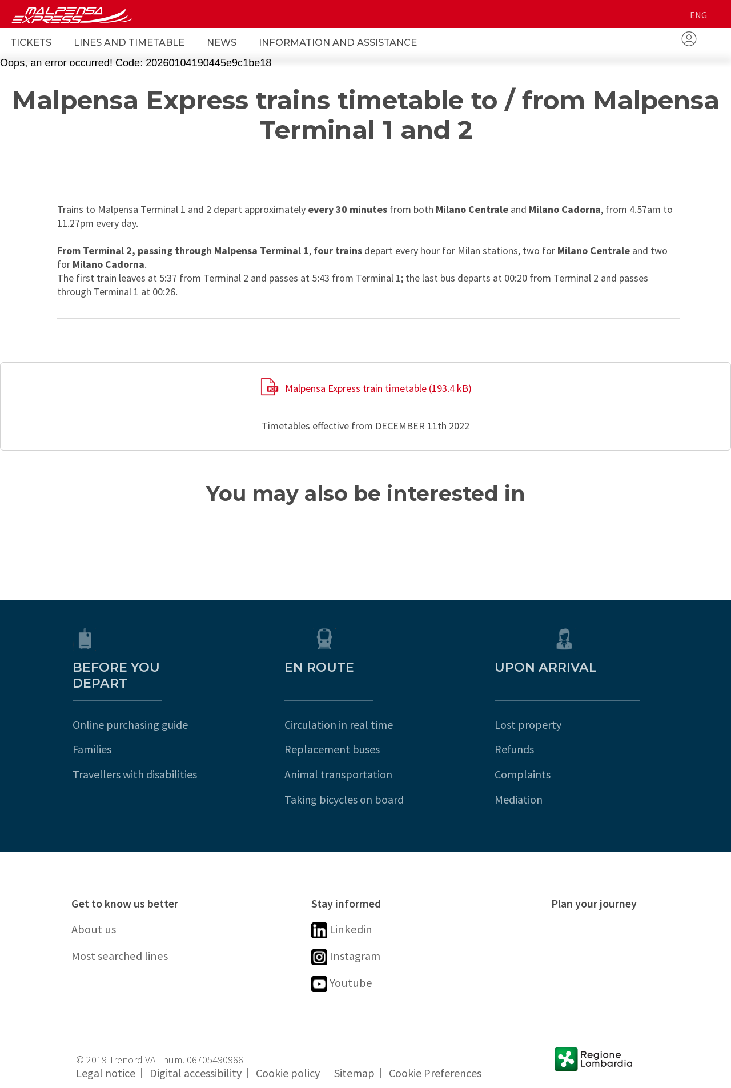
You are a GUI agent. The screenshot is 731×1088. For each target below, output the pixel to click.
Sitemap (354, 1063)
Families (90, 733)
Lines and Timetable (129, 42)
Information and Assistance (338, 42)
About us (95, 914)
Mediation (575, 783)
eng (698, 15)
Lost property (584, 708)
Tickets (30, 42)
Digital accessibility (196, 1063)
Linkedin (343, 915)
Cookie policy (288, 1063)
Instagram (347, 944)
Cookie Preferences (435, 1063)
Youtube (343, 973)
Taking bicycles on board (371, 783)
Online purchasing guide (129, 708)
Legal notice (105, 1063)
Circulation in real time (365, 708)
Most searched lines (124, 944)
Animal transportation (365, 758)
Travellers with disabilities (133, 758)
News (221, 42)
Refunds (571, 733)
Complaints (579, 758)
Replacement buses (359, 733)
